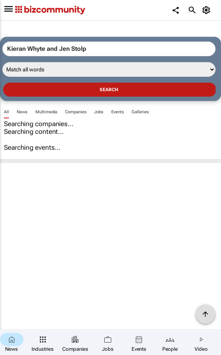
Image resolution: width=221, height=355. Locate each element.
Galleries (140, 111)
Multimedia (46, 111)
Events (117, 111)
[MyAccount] (208, 10)
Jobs (98, 111)
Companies (75, 111)
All (6, 111)
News (22, 111)
